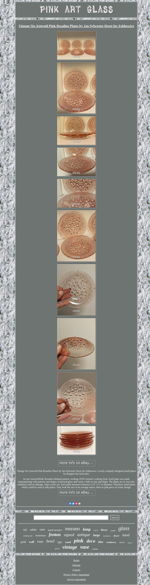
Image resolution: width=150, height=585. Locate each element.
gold (23, 541)
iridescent (27, 536)
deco (91, 540)
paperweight (55, 530)
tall (25, 529)
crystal (112, 530)
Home (76, 560)
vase (84, 547)
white (33, 529)
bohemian (40, 535)
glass (123, 528)
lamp (87, 529)
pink (78, 540)
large (96, 535)
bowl (50, 541)
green (57, 548)
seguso (130, 543)
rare (42, 529)
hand (125, 535)
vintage (69, 547)
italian (122, 542)
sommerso (107, 536)
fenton (55, 534)
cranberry (111, 542)
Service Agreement (76, 579)
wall (31, 541)
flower (116, 536)
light (60, 542)
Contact (76, 570)
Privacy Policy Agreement (76, 574)
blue (100, 541)
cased (68, 542)
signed (69, 535)
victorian (95, 549)
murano (72, 528)
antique (83, 534)
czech (96, 530)
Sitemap (76, 565)
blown (104, 529)
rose (40, 541)
